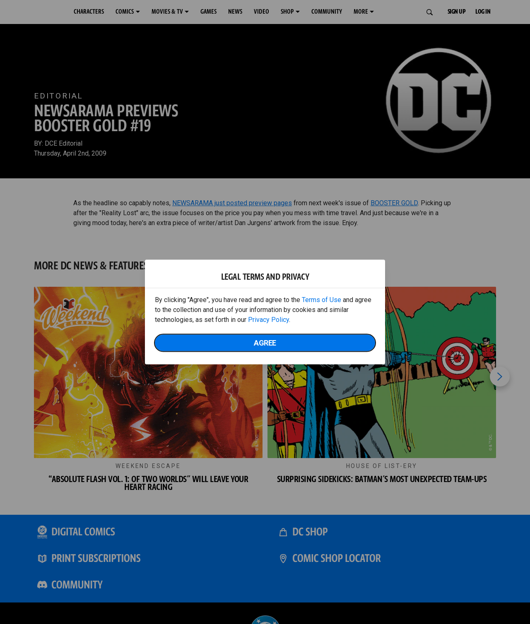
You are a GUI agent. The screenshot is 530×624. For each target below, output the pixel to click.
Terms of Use (321, 300)
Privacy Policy (268, 320)
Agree (265, 342)
